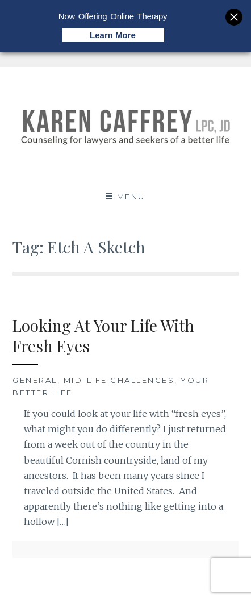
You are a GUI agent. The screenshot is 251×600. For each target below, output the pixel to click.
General (34, 380)
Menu (131, 196)
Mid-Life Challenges (119, 380)
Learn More (113, 35)
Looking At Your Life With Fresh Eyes (103, 335)
